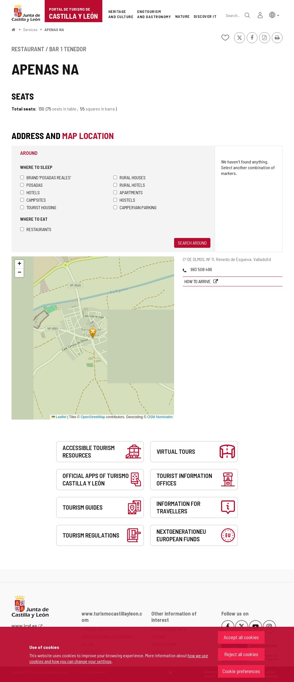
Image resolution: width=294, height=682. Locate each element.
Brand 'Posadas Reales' (45, 177)
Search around (192, 242)
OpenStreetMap (93, 417)
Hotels (30, 192)
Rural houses (129, 177)
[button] (274, 14)
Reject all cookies (241, 654)
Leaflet (59, 417)
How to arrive (198, 281)
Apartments (128, 192)
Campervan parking (135, 207)
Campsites (33, 200)
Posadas (31, 185)
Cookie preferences (241, 671)
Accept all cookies (241, 637)
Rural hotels (129, 185)
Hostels (124, 200)
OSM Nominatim (160, 417)
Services (30, 29)
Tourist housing (38, 207)
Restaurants (35, 229)
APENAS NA (54, 29)
